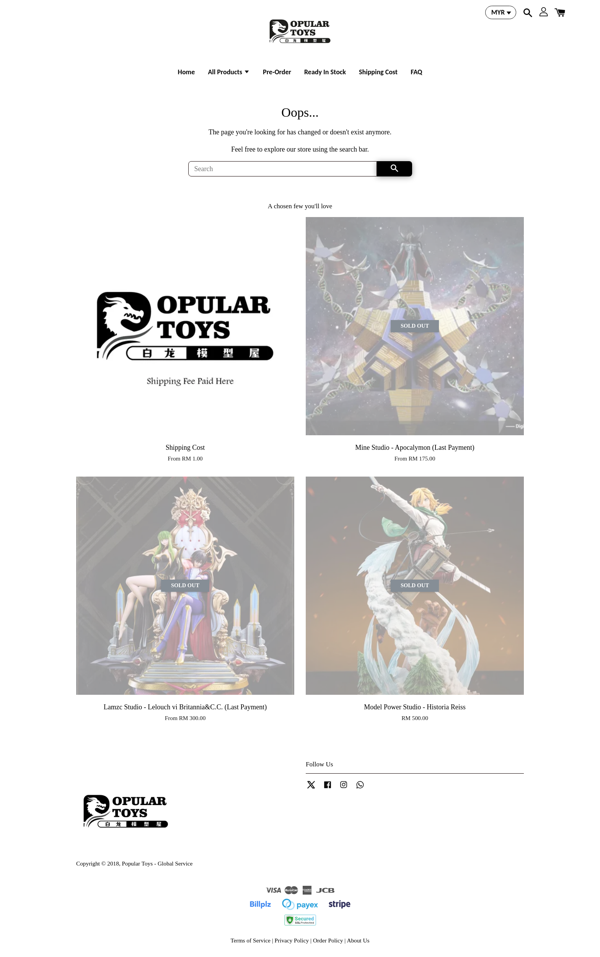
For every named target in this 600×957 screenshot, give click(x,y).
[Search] (282, 168)
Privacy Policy (292, 940)
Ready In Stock (325, 72)
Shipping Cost (378, 72)
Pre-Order (277, 72)
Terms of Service (251, 940)
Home (186, 72)
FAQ (416, 72)
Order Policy (328, 940)
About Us (358, 940)
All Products (229, 72)
